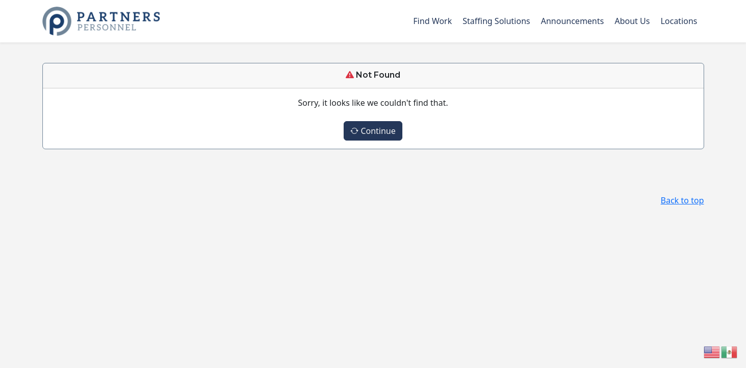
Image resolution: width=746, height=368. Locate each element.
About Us (632, 21)
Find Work (432, 21)
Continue (373, 130)
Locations (679, 21)
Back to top (682, 200)
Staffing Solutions (496, 21)
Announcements (572, 21)
